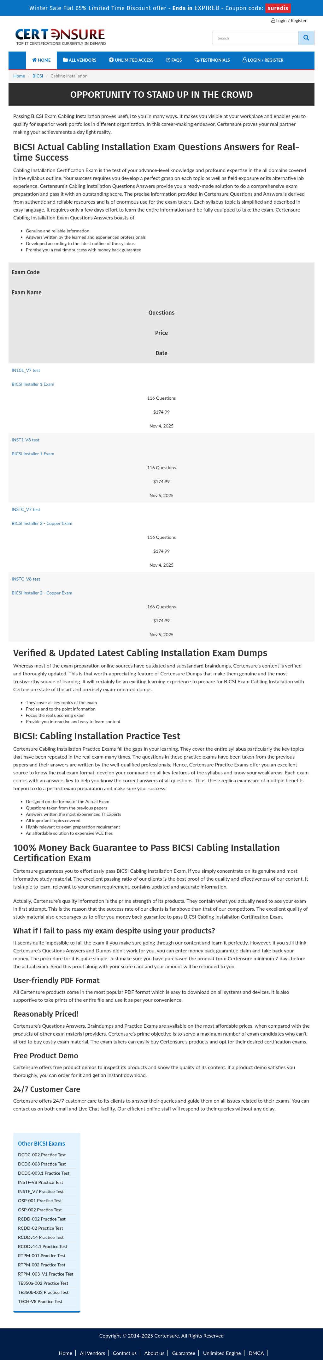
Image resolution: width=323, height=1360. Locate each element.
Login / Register (289, 20)
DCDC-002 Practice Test (42, 1154)
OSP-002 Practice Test (40, 1209)
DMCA (256, 1353)
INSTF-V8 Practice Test (40, 1182)
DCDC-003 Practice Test (42, 1163)
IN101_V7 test (26, 370)
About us (154, 1353)
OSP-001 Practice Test (40, 1200)
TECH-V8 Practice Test (40, 1301)
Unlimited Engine (222, 1353)
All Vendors (79, 60)
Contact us (125, 1353)
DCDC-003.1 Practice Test (43, 1173)
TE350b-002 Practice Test (43, 1292)
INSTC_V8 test (26, 579)
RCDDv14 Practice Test (41, 1237)
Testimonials (212, 60)
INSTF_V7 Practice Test (41, 1191)
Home (41, 60)
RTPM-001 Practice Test (41, 1255)
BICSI (37, 75)
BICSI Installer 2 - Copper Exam (42, 523)
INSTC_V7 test (26, 509)
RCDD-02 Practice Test (40, 1228)
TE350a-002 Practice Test (43, 1283)
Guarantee (183, 1353)
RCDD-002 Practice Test (42, 1219)
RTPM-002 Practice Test (41, 1264)
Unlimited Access (131, 60)
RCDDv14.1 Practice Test (42, 1246)
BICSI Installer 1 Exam (33, 384)
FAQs (174, 60)
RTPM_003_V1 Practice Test (45, 1274)
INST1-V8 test (25, 439)
